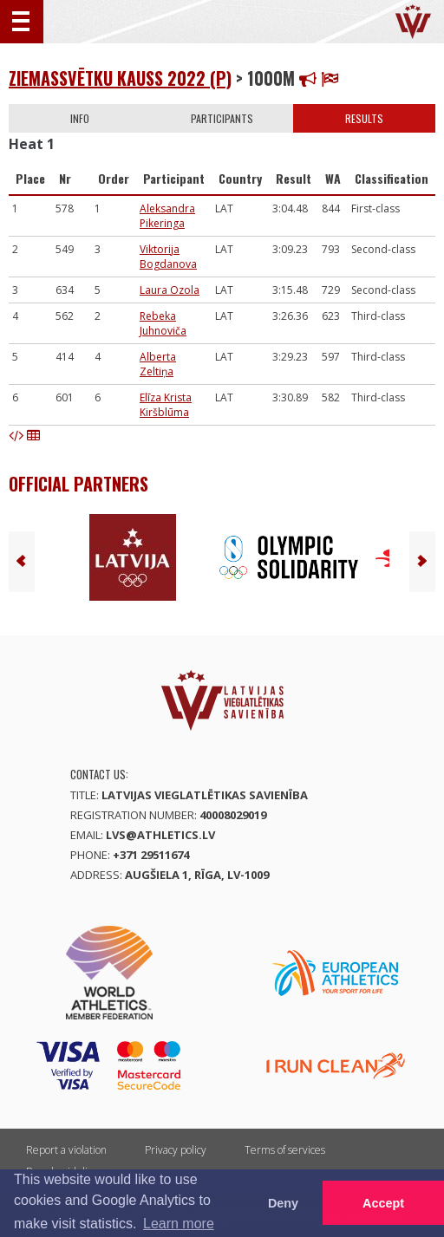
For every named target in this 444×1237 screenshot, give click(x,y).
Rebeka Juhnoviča (163, 323)
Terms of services (285, 1150)
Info (79, 118)
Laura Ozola (169, 290)
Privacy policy (175, 1150)
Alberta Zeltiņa (158, 364)
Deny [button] (283, 1203)
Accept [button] (383, 1203)
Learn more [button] (178, 1223)
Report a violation (66, 1150)
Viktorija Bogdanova (168, 256)
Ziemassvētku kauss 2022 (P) (120, 78)
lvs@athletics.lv (160, 835)
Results (364, 118)
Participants (222, 118)
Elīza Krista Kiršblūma (166, 405)
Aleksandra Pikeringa (167, 216)
